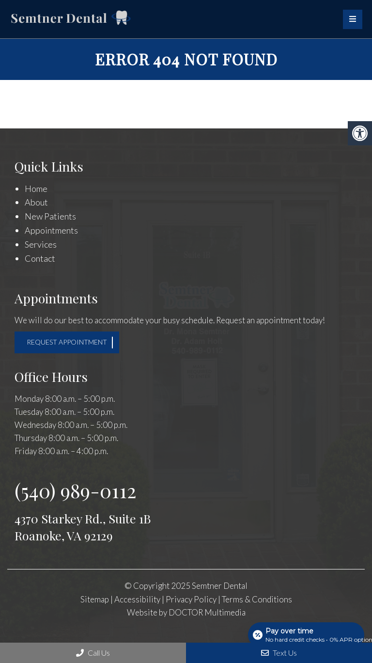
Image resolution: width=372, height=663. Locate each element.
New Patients (50, 216)
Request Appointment (67, 342)
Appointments (51, 230)
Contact (40, 258)
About (36, 202)
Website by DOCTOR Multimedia (186, 612)
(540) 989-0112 (75, 490)
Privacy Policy (192, 599)
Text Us (279, 652)
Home (36, 188)
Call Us (93, 652)
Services (41, 244)
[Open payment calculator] (306, 634)
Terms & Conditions (257, 599)
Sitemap (94, 599)
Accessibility (137, 599)
